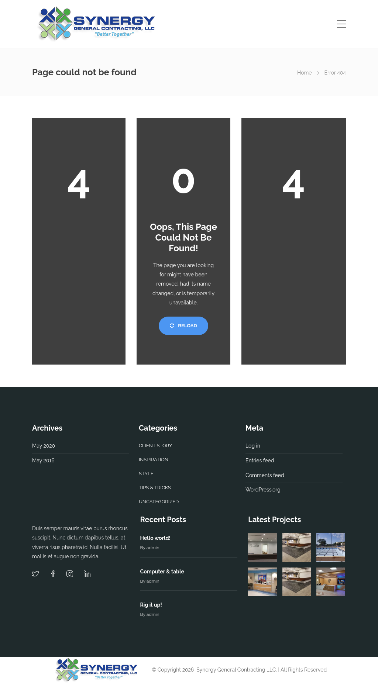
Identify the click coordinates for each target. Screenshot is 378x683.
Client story (155, 445)
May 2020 (43, 446)
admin (153, 547)
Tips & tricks (155, 487)
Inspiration (153, 459)
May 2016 (43, 460)
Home (304, 73)
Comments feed (264, 475)
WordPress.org (263, 490)
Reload (183, 325)
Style (146, 473)
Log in (252, 446)
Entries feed (259, 460)
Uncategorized (159, 501)
